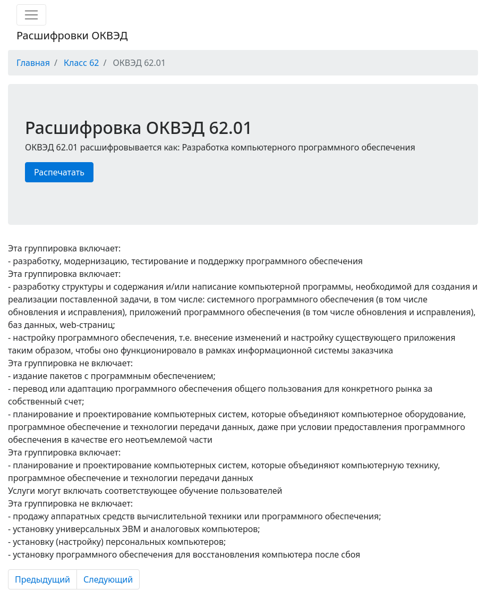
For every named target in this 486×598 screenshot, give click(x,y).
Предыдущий (42, 579)
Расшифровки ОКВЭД (71, 35)
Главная (33, 63)
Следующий (108, 579)
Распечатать (59, 172)
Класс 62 (81, 63)
